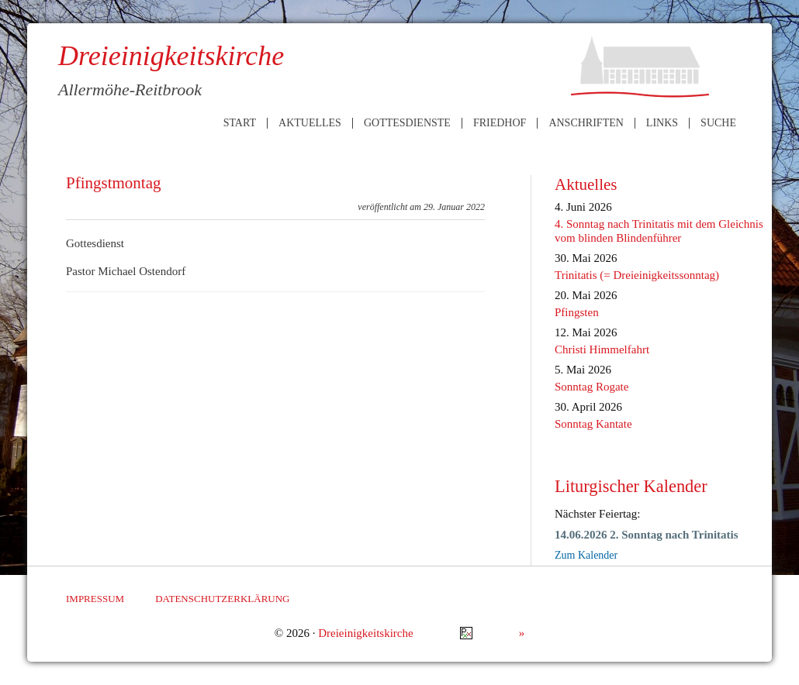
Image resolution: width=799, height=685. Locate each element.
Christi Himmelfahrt (602, 349)
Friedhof (499, 123)
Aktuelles (309, 123)
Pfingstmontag (113, 183)
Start (239, 123)
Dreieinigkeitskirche (365, 633)
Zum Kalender (586, 555)
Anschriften (585, 123)
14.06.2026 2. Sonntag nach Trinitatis (646, 534)
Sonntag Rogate (591, 386)
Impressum (95, 598)
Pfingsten (577, 312)
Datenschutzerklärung (222, 598)
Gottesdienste (407, 123)
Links (662, 123)
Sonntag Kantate (593, 424)
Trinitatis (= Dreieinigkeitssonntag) (637, 275)
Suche (718, 123)
